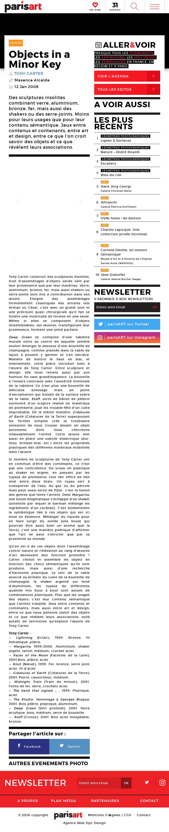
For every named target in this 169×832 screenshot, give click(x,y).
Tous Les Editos (128, 89)
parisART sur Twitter (121, 325)
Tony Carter (28, 73)
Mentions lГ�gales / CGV (109, 820)
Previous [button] (17, 202)
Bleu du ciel (111, 175)
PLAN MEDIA (63, 805)
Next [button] (81, 202)
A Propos (27, 805)
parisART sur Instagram (126, 337)
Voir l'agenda (128, 76)
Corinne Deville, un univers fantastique (124, 252)
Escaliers (108, 163)
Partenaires (105, 805)
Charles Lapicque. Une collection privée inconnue (124, 232)
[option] (49, 202)
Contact (149, 805)
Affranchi (109, 202)
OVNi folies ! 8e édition (121, 218)
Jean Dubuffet (113, 275)
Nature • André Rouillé (120, 152)
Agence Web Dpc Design (84, 828)
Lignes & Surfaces (116, 141)
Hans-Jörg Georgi (116, 186)
